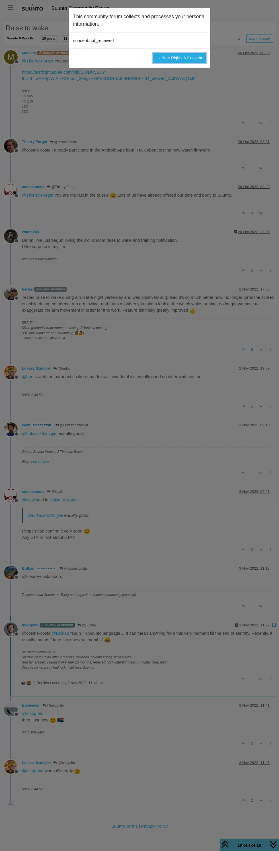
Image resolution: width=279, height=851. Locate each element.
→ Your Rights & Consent (179, 58)
